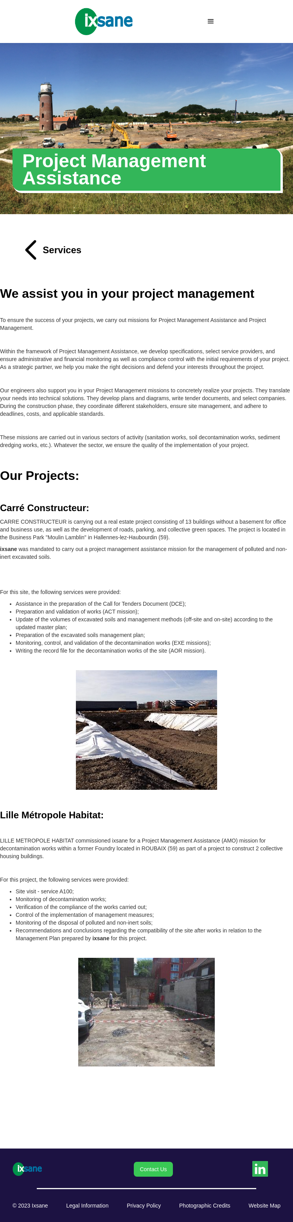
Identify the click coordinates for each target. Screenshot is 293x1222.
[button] (211, 21)
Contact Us (153, 1169)
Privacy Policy (144, 1205)
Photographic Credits (204, 1205)
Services (62, 250)
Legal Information (87, 1205)
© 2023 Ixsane (30, 1205)
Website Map (264, 1205)
